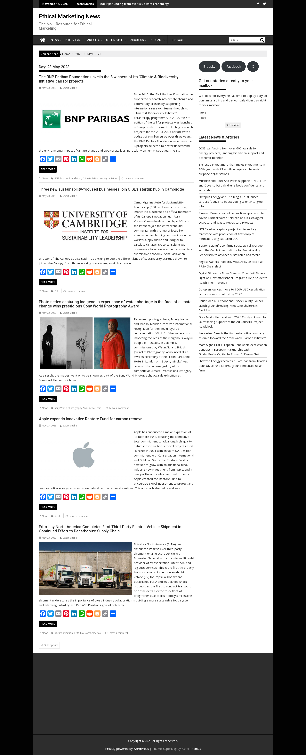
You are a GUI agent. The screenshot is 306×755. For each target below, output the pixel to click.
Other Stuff (115, 40)
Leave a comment (134, 178)
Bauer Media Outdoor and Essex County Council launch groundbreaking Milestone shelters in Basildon (231, 305)
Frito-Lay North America (87, 633)
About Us (137, 40)
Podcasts (157, 40)
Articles (93, 40)
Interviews (73, 40)
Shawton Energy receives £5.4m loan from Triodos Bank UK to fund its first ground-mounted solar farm (233, 365)
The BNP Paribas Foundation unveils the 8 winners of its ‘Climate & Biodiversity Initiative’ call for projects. (109, 79)
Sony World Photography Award (72, 408)
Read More (48, 169)
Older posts (51, 645)
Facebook (233, 66)
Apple (57, 516)
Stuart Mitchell (69, 88)
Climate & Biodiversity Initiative (100, 178)
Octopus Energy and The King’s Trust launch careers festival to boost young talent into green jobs (231, 201)
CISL (56, 291)
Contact (177, 40)
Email (202, 113)
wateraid (96, 408)
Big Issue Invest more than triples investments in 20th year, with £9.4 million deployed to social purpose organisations (232, 169)
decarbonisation (63, 633)
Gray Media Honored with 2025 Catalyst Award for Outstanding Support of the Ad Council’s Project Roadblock (233, 321)
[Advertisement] (76, 698)
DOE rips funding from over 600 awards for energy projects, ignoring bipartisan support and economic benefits (231, 153)
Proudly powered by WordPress (127, 749)
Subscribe (232, 125)
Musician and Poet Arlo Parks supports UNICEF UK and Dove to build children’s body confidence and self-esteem (233, 185)
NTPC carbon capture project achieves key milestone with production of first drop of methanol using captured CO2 (227, 234)
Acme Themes (191, 749)
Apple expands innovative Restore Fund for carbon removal (91, 419)
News (55, 40)
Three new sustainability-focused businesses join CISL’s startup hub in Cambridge (111, 189)
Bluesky (209, 66)
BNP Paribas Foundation (67, 178)
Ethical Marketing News (69, 16)
